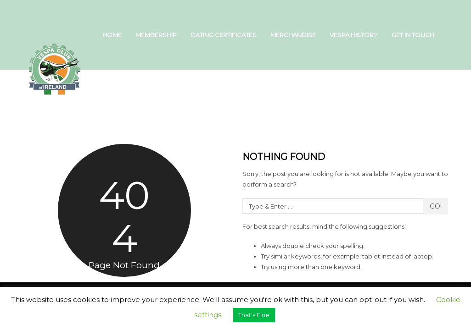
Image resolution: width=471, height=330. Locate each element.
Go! (436, 206)
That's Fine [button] (253, 315)
